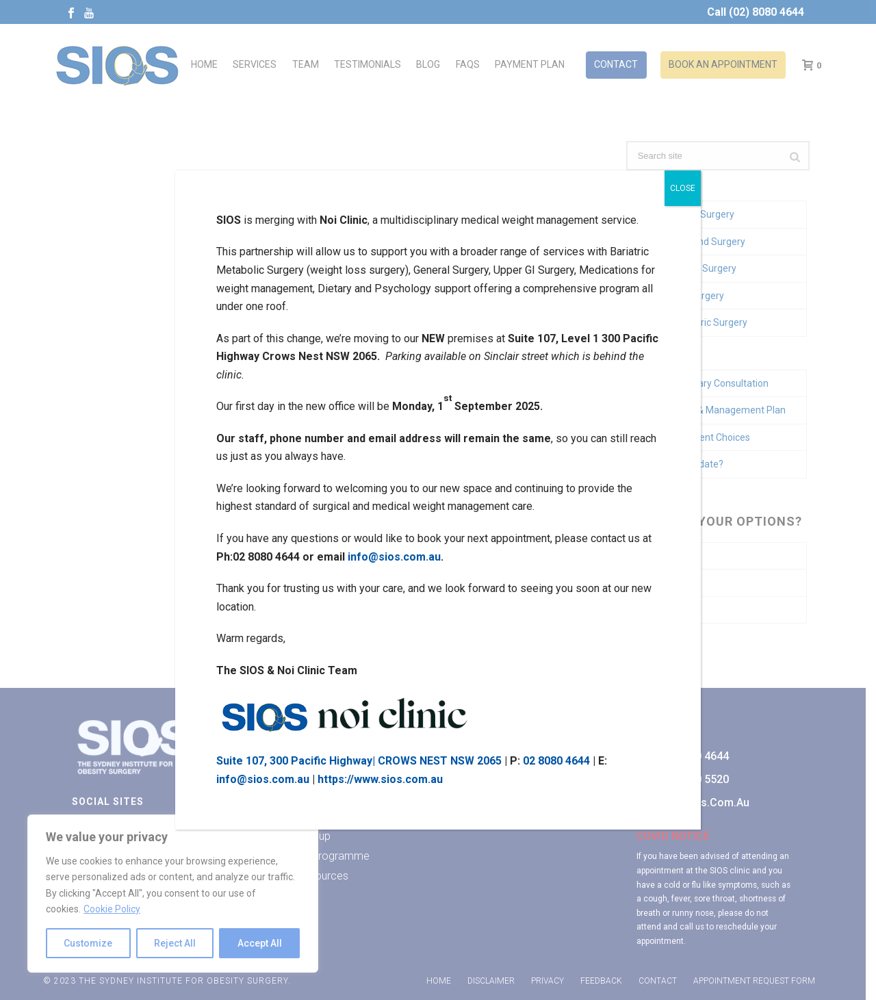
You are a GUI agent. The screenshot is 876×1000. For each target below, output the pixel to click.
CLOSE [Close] (682, 188)
